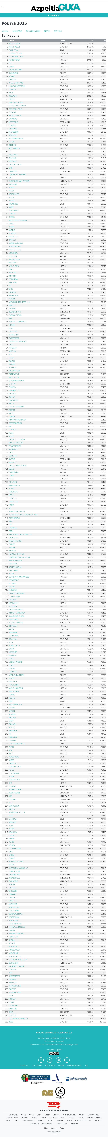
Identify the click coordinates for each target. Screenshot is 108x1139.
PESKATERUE (14, 580)
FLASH (11, 1002)
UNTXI (11, 168)
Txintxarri (34, 1123)
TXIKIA (11, 505)
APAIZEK (12, 299)
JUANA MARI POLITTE (17, 813)
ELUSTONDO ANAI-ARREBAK (19, 181)
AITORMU (12, 714)
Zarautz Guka (47, 1123)
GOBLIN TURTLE (15, 767)
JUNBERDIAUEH (15, 790)
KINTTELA (12, 276)
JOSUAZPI (13, 96)
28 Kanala (74, 1123)
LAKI (10, 525)
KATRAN (12, 940)
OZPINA (12, 708)
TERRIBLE (12, 741)
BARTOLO (12, 240)
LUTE (11, 453)
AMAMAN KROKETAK (16, 554)
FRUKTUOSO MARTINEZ (18, 341)
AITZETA (12, 943)
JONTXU (12, 76)
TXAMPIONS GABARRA (17, 175)
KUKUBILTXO (13, 73)
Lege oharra (37, 1065)
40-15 (11, 93)
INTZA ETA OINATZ (16, 83)
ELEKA (11, 358)
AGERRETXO (13, 122)
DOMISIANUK (14, 335)
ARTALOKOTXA (14, 260)
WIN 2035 (12, 718)
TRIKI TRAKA (13, 472)
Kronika (50, 1121)
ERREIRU (12, 410)
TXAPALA (12, 430)
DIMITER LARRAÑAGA (17, 613)
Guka (16, 1121)
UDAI (10, 796)
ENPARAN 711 (14, 390)
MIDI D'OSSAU (14, 806)
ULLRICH (12, 469)
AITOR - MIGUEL (15, 646)
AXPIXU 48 (13, 904)
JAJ (10, 318)
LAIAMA (12, 695)
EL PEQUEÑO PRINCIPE (17, 106)
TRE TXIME (13, 528)
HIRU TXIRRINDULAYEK (17, 420)
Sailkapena (17, 31)
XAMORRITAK (14, 691)
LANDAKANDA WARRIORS (18, 1019)
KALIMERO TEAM (15, 70)
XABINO (12, 839)
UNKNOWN (13, 819)
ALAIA (11, 433)
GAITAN (12, 587)
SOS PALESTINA (15, 246)
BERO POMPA (14, 194)
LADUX (11, 476)
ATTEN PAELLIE (14, 47)
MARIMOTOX (13, 538)
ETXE (11, 289)
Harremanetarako (74, 1065)
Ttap (62, 1128)
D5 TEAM (12, 309)
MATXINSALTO (14, 485)
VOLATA (12, 845)
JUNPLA (12, 397)
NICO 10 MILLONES (16, 57)
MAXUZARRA (14, 619)
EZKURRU (12, 901)
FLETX (11, 479)
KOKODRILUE (14, 757)
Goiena (81, 1118)
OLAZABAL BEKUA (15, 914)
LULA (11, 345)
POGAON (12, 786)
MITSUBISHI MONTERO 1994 (19, 302)
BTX (10, 354)
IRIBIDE (11, 227)
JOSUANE (12, 822)
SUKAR (11, 777)
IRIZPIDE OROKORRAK (17, 322)
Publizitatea (50, 1065)
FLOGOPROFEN (14, 60)
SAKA (11, 1012)
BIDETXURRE (13, 570)
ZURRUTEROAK (14, 871)
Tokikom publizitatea (54, 1132)
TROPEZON (13, 564)
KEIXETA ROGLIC (15, 567)
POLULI (11, 803)
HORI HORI (13, 256)
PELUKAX (12, 112)
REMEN (11, 865)
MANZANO (13, 184)
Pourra (54, 15)
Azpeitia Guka (93, 1115)
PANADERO (13, 171)
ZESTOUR (12, 1015)
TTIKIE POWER (14, 597)
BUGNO (11, 829)
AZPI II (11, 495)
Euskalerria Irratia (57, 1118)
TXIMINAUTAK (14, 374)
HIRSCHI (12, 325)
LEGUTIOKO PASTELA (17, 86)
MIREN (11, 855)
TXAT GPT (12, 989)
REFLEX (12, 727)
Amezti (47, 1115)
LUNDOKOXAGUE (15, 165)
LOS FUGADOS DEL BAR (17, 466)
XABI (10, 783)
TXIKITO (12, 544)
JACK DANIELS (14, 878)
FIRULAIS (12, 894)
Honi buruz (24, 1065)
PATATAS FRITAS (15, 315)
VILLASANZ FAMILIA (16, 966)
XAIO (11, 521)
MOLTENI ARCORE (15, 662)
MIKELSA (12, 351)
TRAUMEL (12, 724)
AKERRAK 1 (13, 263)
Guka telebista (28, 1121)
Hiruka (40, 1121)
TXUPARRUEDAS (15, 848)
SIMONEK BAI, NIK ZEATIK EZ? (20, 534)
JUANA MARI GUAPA (16, 616)
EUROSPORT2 (14, 338)
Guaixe (8, 1121)
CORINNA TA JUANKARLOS (19, 577)
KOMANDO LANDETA (16, 381)
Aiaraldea (13, 1115)
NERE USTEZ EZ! (15, 956)
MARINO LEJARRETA (16, 675)
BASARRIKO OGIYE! (16, 934)
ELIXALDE (12, 125)
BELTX (11, 754)
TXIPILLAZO (13, 937)
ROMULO (12, 361)
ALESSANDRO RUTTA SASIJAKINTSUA (23, 515)
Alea (39, 1115)
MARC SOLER (14, 377)
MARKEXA (12, 655)
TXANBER (12, 89)
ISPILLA (12, 809)
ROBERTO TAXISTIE (16, 862)
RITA (10, 750)
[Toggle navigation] (3, 7)
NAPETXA (12, 600)
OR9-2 (11, 269)
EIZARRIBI (13, 672)
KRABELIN (12, 763)
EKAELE (12, 659)
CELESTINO (13, 332)
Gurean (54, 1128)
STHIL (11, 642)
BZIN (11, 328)
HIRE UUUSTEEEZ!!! (16, 443)
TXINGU (12, 417)
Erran (43, 1118)
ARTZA (11, 629)
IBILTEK (11, 574)
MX (10, 426)
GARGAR (12, 884)
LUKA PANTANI (14, 875)
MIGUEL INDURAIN (16, 688)
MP (10, 508)
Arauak (61, 1065)
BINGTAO (12, 292)
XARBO (11, 207)
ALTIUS (11, 770)
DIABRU (12, 364)
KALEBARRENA (14, 371)
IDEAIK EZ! (13, 731)
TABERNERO (13, 492)
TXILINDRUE (13, 881)
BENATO (12, 201)
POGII (11, 531)
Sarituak (58, 31)
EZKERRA (12, 799)
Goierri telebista (94, 1118)
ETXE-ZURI (13, 891)
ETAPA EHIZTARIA (15, 53)
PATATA (11, 404)
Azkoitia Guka (12, 1118)
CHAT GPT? (13, 898)
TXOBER (12, 99)
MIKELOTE (12, 462)
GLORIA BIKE (13, 963)
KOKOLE (12, 678)
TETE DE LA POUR (15, 109)
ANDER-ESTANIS (15, 541)
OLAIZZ (11, 665)
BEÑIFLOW (13, 832)
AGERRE (12, 698)
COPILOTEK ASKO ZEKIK (18, 960)
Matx (46, 1128)
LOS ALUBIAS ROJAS (16, 593)
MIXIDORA (13, 161)
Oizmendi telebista (83, 1121)
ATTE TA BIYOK (14, 148)
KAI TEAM (12, 888)
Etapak (47, 31)
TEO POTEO (13, 1006)
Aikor (23, 1115)
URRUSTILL (13, 682)
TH (10, 734)
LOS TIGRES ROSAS (16, 610)
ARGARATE (13, 652)
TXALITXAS (13, 482)
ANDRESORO (13, 132)
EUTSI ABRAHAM (15, 924)
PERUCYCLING (14, 780)
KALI (10, 178)
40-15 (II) (12, 551)
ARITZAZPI (13, 348)
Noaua (69, 1121)
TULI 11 (11, 63)
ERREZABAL (13, 253)
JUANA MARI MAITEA (17, 512)
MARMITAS (13, 119)
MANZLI (12, 711)
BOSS (11, 1022)
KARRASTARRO (14, 976)
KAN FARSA (13, 129)
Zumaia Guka (62, 1123)
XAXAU (11, 224)
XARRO (11, 760)
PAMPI (11, 191)
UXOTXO (12, 230)
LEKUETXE (13, 498)
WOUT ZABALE (14, 518)
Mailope (60, 1121)
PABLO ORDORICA (15, 561)
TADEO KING (13, 210)
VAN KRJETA (13, 296)
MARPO (11, 649)
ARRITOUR (13, 282)
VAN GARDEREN (15, 986)
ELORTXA (12, 387)
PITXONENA (13, 279)
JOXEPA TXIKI (14, 907)
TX (10, 152)
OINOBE (12, 858)
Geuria (72, 1118)
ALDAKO (12, 489)
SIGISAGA (12, 394)
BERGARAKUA (14, 917)
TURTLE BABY (14, 911)
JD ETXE (12, 459)
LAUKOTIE (12, 970)
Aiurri (31, 1115)
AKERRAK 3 (13, 449)
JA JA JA (12, 273)
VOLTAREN (13, 606)
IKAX (10, 973)
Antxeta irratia (69, 1115)
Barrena (24, 1118)
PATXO (11, 747)
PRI (10, 286)
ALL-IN (11, 197)
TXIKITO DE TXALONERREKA (19, 557)
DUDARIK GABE (14, 793)
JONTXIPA (13, 368)
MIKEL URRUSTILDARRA (18, 220)
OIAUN (11, 835)
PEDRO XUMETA (15, 116)
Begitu (34, 1118)
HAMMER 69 (13, 204)
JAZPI (11, 413)
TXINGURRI (13, 737)
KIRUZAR (12, 80)
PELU (11, 996)
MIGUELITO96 (14, 266)
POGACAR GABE (15, 992)
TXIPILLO (12, 999)
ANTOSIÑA (13, 590)
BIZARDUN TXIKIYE (16, 139)
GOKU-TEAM (13, 920)
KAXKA (11, 67)
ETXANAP (12, 384)
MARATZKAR (13, 953)
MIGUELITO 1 (14, 237)
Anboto (56, 1115)
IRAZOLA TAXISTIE (16, 623)
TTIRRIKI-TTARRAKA (16, 407)
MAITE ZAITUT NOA (16, 103)
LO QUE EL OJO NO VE (17, 440)
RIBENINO (12, 145)
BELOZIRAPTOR (15, 312)
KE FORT (12, 142)
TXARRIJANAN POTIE (17, 744)
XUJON (11, 436)
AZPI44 (11, 188)
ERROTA (12, 930)
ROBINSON (13, 947)
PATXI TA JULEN (15, 250)
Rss (86, 1065)
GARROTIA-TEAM (15, 423)
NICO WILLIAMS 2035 (17, 927)
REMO (11, 816)
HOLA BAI (12, 583)
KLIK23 (11, 842)
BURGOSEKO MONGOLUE (18, 868)
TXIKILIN (12, 214)
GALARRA (12, 979)
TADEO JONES (14, 685)
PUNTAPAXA (13, 636)
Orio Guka (98, 1121)
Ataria (81, 1115)
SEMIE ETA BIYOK (15, 705)
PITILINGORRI (14, 773)
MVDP (11, 721)
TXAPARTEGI (13, 400)
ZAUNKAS (12, 158)
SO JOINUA (13, 639)
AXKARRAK (13, 633)
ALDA (11, 826)
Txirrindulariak (33, 31)
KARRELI (12, 217)
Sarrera (5, 31)
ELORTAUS (13, 456)
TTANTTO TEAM (15, 446)
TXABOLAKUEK (14, 950)
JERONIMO (13, 135)
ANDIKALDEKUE (15, 44)
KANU (11, 852)
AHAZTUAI (13, 983)
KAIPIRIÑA (13, 1009)
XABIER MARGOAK (16, 243)
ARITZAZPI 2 (13, 603)
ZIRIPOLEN (13, 626)
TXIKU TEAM (13, 50)
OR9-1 (11, 701)
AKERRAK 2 (13, 155)
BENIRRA (12, 233)
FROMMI (12, 547)
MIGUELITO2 (13, 502)
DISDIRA (12, 669)
